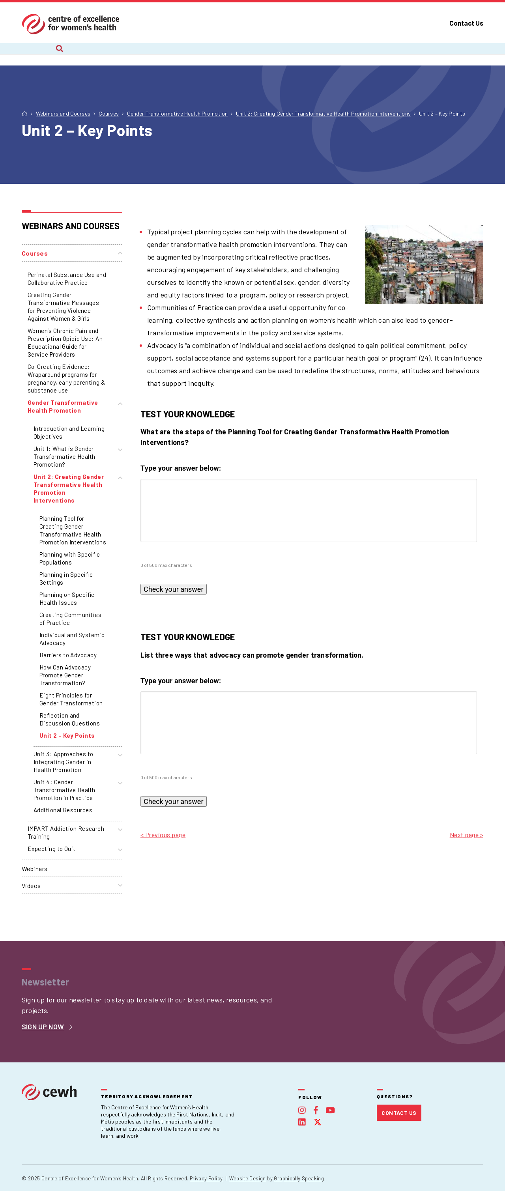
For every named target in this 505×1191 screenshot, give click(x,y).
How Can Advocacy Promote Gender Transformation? (65, 675)
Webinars (35, 868)
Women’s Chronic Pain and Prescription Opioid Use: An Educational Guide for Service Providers (65, 342)
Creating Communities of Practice (70, 618)
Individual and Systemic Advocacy (72, 638)
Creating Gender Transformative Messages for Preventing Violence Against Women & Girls (63, 306)
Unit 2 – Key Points (67, 735)
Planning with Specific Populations (69, 558)
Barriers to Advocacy (68, 654)
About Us (35, 54)
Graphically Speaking (299, 1178)
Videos (31, 885)
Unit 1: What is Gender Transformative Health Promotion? (64, 456)
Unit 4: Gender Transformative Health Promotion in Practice (64, 789)
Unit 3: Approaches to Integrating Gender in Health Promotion (63, 761)
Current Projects (107, 54)
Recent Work (184, 54)
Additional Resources (63, 809)
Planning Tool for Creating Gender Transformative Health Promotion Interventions (72, 530)
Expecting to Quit (52, 848)
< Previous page (162, 834)
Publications (356, 54)
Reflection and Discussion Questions (69, 719)
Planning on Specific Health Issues (67, 598)
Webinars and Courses (271, 54)
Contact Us (466, 23)
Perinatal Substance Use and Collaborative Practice (67, 278)
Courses (35, 253)
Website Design (247, 1178)
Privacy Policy (206, 1178)
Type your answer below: (180, 468)
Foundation (425, 54)
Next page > (466, 834)
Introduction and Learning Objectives (69, 432)
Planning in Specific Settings (66, 578)
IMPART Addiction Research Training (66, 832)
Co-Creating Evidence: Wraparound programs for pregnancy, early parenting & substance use (66, 378)
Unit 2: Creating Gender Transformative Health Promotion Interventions (69, 488)
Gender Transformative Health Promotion (63, 406)
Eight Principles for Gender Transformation (71, 699)
